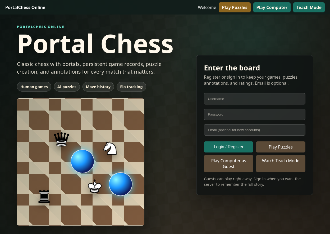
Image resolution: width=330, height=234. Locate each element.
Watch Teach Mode (281, 161)
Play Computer (272, 7)
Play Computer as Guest (228, 163)
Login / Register (229, 147)
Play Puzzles (234, 7)
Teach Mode (309, 7)
